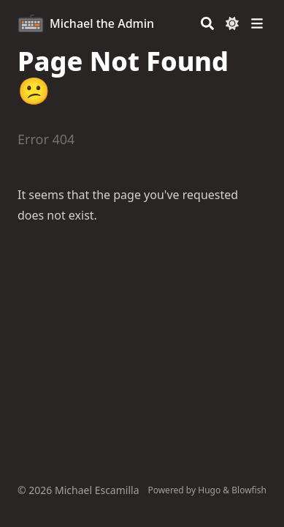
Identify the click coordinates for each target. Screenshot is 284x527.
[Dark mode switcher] (232, 23)
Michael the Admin (102, 23)
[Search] (207, 23)
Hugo (209, 490)
